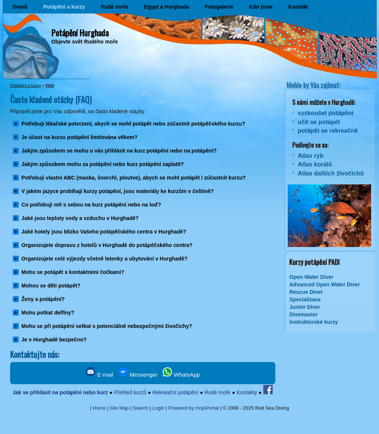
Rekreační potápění (175, 392)
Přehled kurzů (130, 392)
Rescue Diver (306, 292)
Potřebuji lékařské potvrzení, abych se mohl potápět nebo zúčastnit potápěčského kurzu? (133, 124)
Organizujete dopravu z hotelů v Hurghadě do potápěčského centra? (106, 245)
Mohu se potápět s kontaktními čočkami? (72, 272)
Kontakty (247, 392)
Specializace (305, 299)
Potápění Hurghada (80, 33)
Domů (20, 7)
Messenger (137, 374)
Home (99, 408)
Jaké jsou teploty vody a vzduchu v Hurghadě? (80, 218)
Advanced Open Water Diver (325, 284)
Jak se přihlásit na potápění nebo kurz (60, 392)
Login (159, 408)
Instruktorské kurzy (314, 322)
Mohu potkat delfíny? (47, 313)
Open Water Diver (312, 277)
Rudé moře (114, 7)
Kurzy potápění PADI (314, 262)
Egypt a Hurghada (166, 7)
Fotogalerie (219, 7)
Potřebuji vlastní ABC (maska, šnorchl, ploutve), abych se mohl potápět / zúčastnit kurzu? (133, 178)
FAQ (50, 85)
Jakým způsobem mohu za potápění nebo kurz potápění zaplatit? (102, 164)
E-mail (99, 374)
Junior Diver (305, 307)
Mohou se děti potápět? (50, 286)
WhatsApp (181, 374)
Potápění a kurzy (64, 7)
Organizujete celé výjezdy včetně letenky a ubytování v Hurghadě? (104, 259)
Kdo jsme (261, 7)
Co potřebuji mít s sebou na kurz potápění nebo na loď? (91, 205)
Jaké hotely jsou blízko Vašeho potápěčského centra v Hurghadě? (103, 232)
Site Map (119, 408)
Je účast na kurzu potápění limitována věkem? (79, 137)
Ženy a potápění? (43, 299)
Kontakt (298, 7)
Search (140, 408)
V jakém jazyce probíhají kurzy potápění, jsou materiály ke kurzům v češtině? (117, 191)
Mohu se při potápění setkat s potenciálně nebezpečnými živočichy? (106, 326)
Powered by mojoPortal (193, 408)
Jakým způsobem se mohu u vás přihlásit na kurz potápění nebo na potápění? (119, 151)
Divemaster (304, 314)
